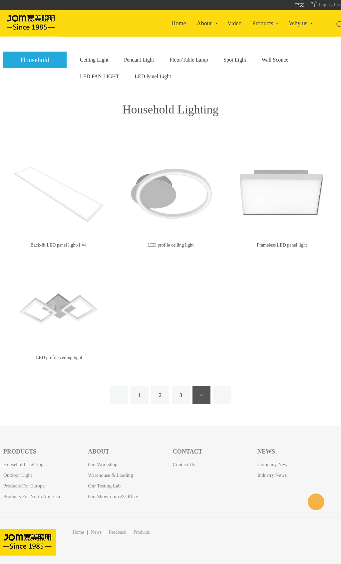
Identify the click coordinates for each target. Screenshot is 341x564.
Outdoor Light (17, 475)
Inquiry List (330, 4)
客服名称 (316, 501)
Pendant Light (139, 60)
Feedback (118, 532)
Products (262, 23)
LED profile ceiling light (171, 245)
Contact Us (184, 464)
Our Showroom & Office (113, 496)
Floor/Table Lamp (189, 60)
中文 (299, 4)
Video (234, 23)
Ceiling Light (94, 60)
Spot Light (234, 60)
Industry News (272, 475)
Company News (273, 464)
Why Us (298, 23)
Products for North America (31, 496)
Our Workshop (102, 464)
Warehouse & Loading (110, 475)
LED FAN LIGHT (99, 76)
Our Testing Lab (104, 485)
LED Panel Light (153, 76)
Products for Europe (24, 485)
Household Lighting (171, 109)
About (204, 23)
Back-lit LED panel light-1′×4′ (59, 245)
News (96, 532)
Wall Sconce (275, 60)
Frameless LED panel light (282, 245)
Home (178, 23)
